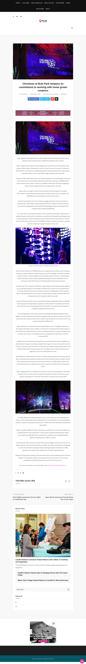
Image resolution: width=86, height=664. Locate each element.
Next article (68, 496)
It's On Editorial (23, 96)
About (48, 10)
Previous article (19, 496)
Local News (26, 3)
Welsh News (40, 10)
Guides (67, 3)
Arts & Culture (49, 3)
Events (19, 3)
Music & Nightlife (37, 3)
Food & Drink (59, 3)
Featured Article (47, 96)
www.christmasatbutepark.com (56, 467)
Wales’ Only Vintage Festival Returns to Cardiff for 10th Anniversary (43, 582)
